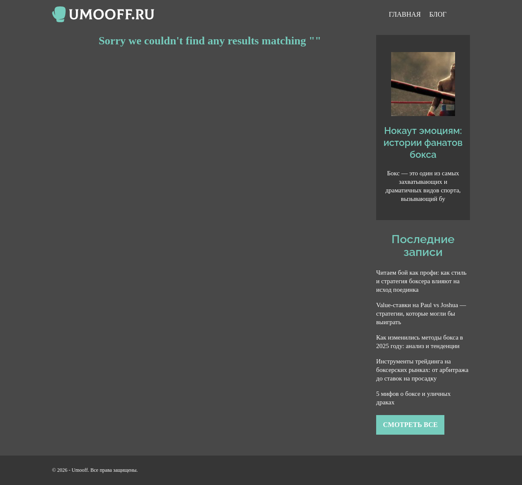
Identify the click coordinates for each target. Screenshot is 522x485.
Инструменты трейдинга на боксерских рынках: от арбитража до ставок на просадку (422, 370)
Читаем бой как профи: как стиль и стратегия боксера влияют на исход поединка (421, 281)
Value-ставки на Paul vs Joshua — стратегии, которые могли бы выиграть (421, 313)
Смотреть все (410, 424)
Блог (438, 14)
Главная (405, 14)
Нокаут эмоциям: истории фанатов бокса (423, 142)
